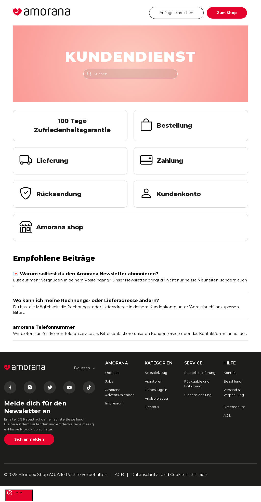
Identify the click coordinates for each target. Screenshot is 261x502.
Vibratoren (153, 381)
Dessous (152, 407)
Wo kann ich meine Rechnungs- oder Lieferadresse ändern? (86, 300)
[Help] (19, 495)
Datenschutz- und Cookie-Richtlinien (169, 474)
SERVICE (193, 363)
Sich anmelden (29, 439)
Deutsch (130, 12)
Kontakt (230, 373)
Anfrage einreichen (176, 12)
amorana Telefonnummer (44, 327)
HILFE (230, 363)
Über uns (112, 373)
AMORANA (116, 363)
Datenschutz (234, 407)
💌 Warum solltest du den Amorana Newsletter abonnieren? (85, 274)
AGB (227, 415)
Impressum (114, 403)
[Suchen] (130, 74)
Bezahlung (232, 381)
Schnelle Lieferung (199, 373)
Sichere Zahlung (198, 395)
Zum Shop (227, 12)
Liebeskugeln (156, 390)
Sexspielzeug (156, 373)
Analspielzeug (156, 398)
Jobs (109, 381)
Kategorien (159, 363)
